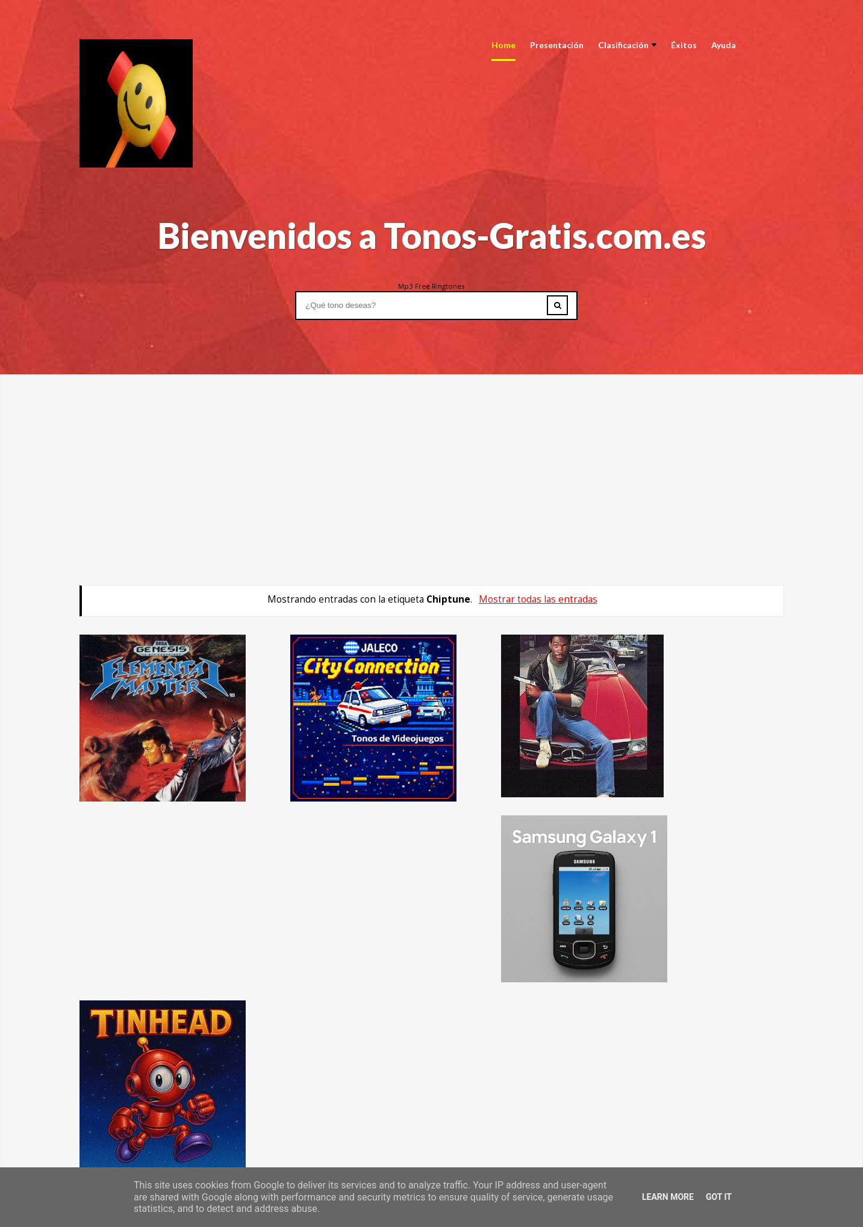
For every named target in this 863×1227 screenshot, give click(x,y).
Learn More (668, 1197)
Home (503, 45)
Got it (719, 1197)
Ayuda (723, 45)
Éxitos (684, 45)
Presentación (557, 45)
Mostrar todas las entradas (538, 599)
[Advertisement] (431, 458)
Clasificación (627, 45)
